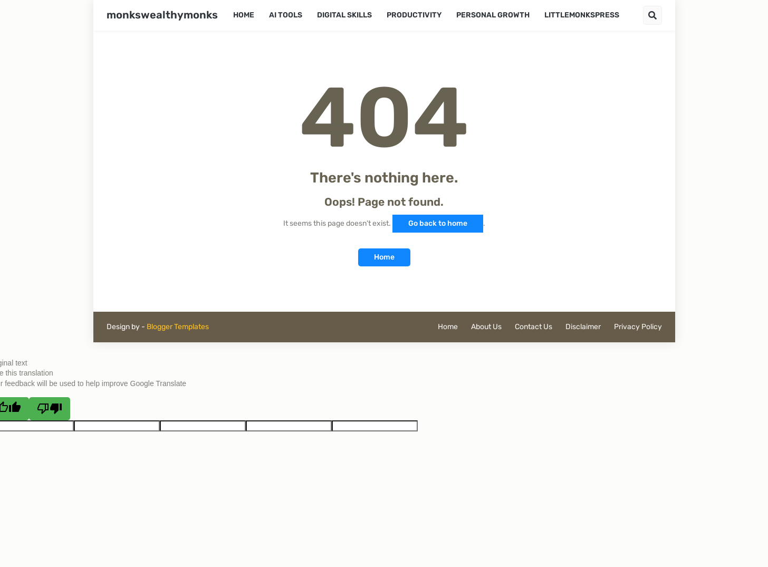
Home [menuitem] (243, 15)
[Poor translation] (49, 408)
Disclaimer (583, 326)
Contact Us (533, 326)
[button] (652, 15)
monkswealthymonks (162, 14)
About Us (486, 326)
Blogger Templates (178, 326)
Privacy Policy (638, 326)
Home (384, 257)
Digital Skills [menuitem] (344, 15)
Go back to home (437, 223)
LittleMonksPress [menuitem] (581, 15)
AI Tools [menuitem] (285, 15)
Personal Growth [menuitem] (493, 15)
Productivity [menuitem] (414, 15)
